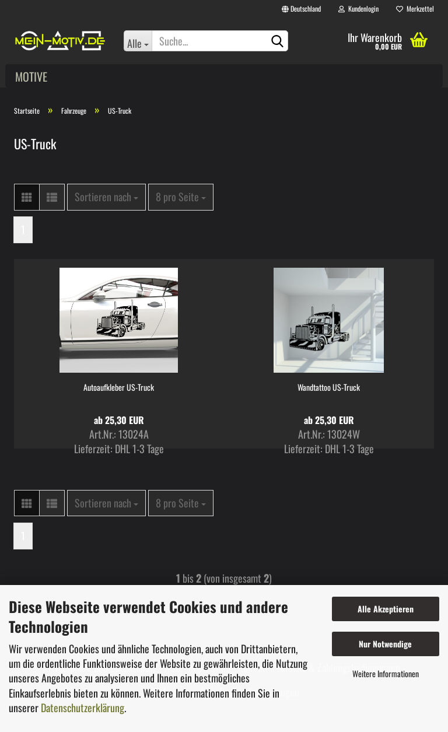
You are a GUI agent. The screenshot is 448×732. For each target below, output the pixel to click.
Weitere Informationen (385, 673)
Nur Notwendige (385, 644)
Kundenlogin (358, 8)
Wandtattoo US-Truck (329, 387)
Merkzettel (415, 8)
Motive (31, 76)
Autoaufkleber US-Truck (118, 387)
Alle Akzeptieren (386, 609)
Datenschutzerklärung (82, 707)
